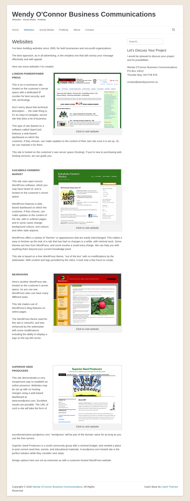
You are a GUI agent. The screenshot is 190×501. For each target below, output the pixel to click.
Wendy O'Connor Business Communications (84, 14)
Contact (89, 29)
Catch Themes (170, 486)
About (76, 29)
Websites (29, 29)
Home (15, 29)
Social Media (46, 29)
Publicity (63, 29)
